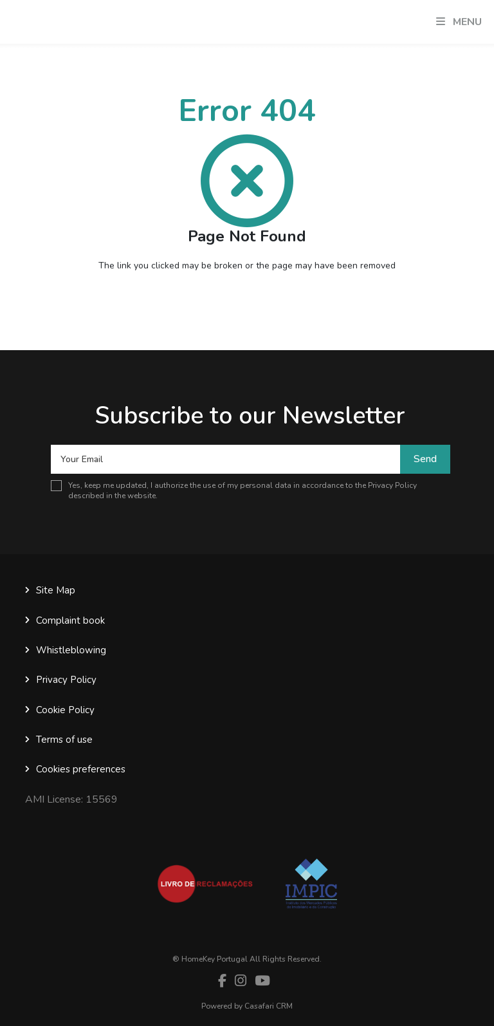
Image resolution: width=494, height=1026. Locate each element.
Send (425, 459)
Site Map (55, 590)
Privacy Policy (392, 485)
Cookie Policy (65, 710)
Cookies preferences (80, 769)
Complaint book (70, 620)
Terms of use (64, 739)
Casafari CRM (268, 1006)
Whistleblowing (71, 650)
